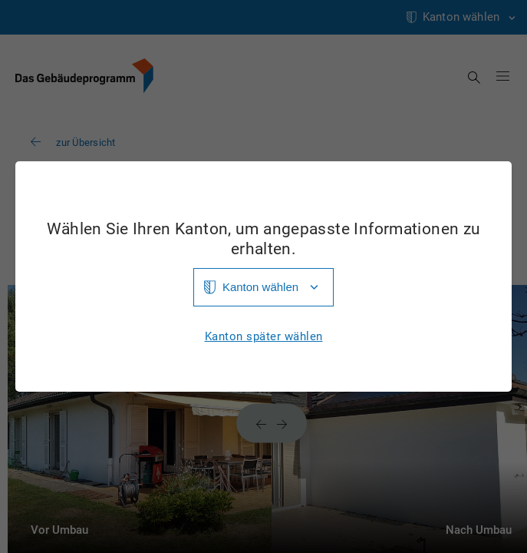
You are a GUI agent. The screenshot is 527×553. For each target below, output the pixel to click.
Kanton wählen (260, 286)
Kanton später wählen (264, 337)
